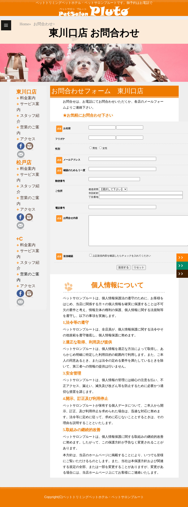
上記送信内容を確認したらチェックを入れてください (120, 255)
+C (19, 239)
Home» (25, 24)
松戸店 (23, 162)
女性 (103, 148)
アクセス (27, 139)
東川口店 (26, 92)
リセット (139, 267)
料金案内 (27, 98)
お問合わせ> (44, 24)
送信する (123, 267)
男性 (93, 148)
